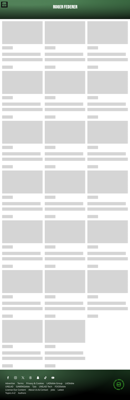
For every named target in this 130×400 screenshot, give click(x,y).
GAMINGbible (23, 386)
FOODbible (60, 386)
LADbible (69, 383)
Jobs (53, 389)
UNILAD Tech (45, 386)
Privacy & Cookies (35, 383)
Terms (20, 383)
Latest (61, 389)
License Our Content (15, 389)
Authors (22, 393)
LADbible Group (55, 383)
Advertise (10, 383)
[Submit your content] (119, 389)
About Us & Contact (38, 389)
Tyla (34, 386)
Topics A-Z (10, 393)
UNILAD (9, 386)
